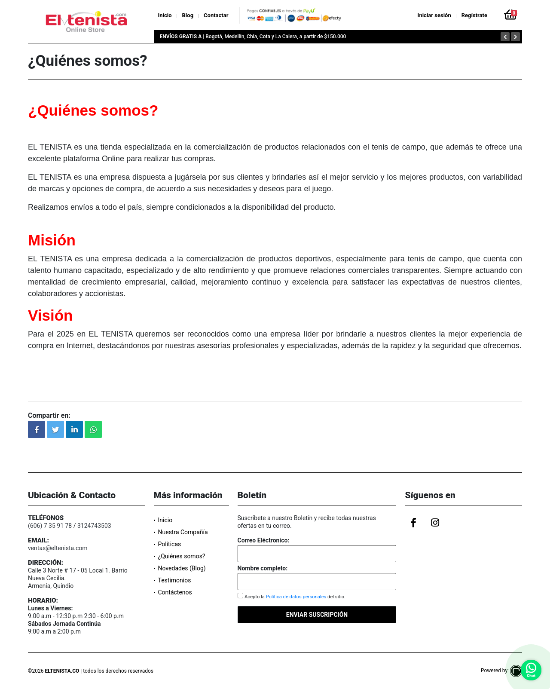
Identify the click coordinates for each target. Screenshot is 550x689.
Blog (188, 15)
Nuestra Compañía (183, 532)
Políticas (169, 544)
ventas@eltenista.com (58, 548)
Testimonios (174, 580)
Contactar (216, 15)
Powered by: (501, 671)
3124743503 (94, 525)
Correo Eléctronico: (264, 540)
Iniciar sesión (434, 15)
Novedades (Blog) (182, 568)
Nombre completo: (263, 568)
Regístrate (474, 15)
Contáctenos (175, 592)
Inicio (165, 15)
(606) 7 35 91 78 (50, 525)
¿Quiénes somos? (181, 556)
